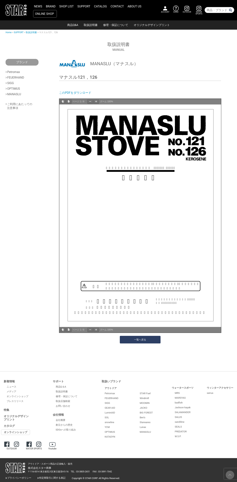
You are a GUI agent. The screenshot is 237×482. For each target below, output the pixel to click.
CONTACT (117, 6)
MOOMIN (144, 403)
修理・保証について (115, 25)
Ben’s (142, 417)
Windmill (144, 398)
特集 (6, 410)
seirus (210, 393)
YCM (107, 427)
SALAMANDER (183, 412)
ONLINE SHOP (44, 14)
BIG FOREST (146, 412)
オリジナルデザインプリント (152, 25)
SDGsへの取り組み (66, 429)
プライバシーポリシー (19, 477)
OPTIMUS (13, 88)
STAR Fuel (145, 393)
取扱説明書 (91, 25)
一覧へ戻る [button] (140, 339)
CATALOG (100, 6)
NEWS (38, 6)
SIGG (10, 83)
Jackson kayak (183, 407)
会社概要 (60, 420)
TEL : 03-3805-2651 (80, 471)
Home (8, 32)
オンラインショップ (17, 396)
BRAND (51, 6)
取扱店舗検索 (63, 401)
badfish (179, 402)
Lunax (143, 427)
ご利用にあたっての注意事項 (19, 105)
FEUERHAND (15, 77)
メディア (11, 391)
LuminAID (110, 412)
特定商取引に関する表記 (52, 477)
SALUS (178, 417)
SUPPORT (83, 6)
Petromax (13, 72)
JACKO (143, 407)
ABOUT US (134, 6)
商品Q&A (72, 25)
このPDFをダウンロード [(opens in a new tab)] (75, 92)
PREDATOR (181, 431)
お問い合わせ (63, 406)
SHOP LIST (66, 6)
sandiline (179, 421)
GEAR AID (110, 407)
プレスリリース (15, 401)
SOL (107, 417)
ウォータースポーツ (182, 387)
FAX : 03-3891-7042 (102, 471)
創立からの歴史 (64, 424)
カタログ (9, 426)
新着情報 (9, 381)
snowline (109, 422)
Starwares (145, 422)
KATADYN (110, 436)
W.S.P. (178, 436)
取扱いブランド (111, 381)
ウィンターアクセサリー (220, 387)
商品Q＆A (61, 386)
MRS (177, 393)
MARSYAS (180, 397)
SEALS (178, 426)
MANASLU (14, 94)
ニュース (11, 386)
